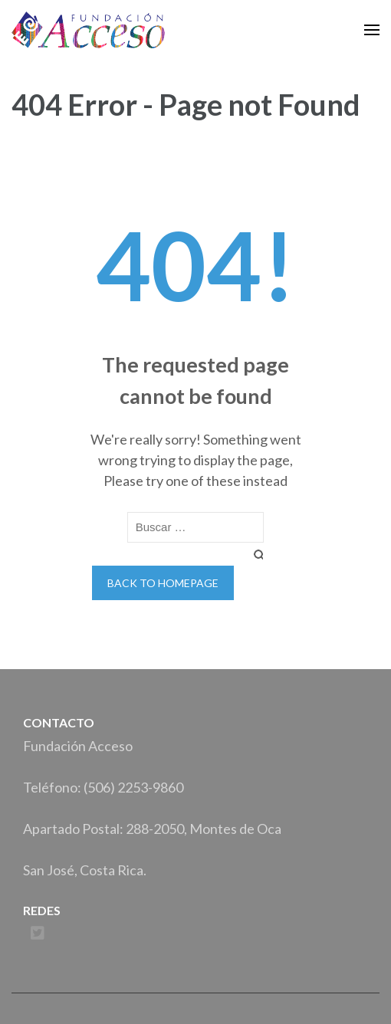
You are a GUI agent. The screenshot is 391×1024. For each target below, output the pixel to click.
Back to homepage (163, 582)
